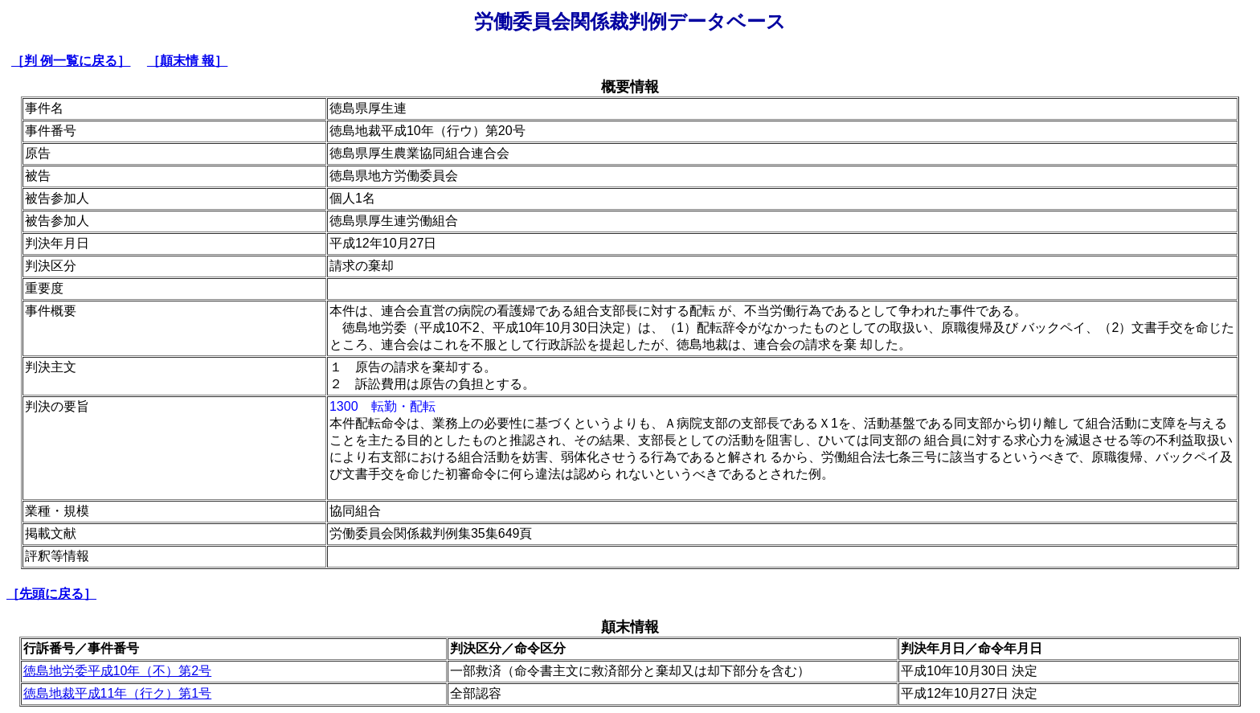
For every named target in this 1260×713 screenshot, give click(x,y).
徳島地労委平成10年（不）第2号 (117, 671)
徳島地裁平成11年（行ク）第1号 (117, 693)
